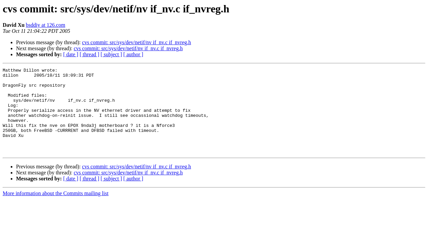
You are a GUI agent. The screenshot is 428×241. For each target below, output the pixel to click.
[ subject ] (111, 54)
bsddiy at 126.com (45, 25)
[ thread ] (89, 54)
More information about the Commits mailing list (55, 210)
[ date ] (70, 54)
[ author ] (133, 54)
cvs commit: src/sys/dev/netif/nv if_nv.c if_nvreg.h (136, 42)
